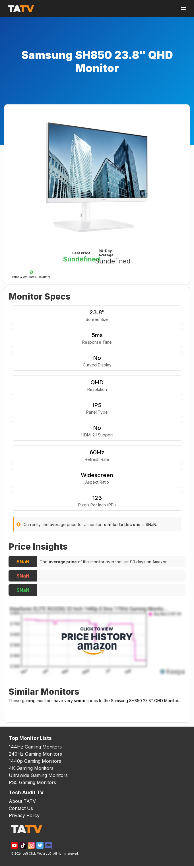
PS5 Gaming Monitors (32, 782)
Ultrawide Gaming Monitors (38, 775)
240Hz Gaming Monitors (35, 754)
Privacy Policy (24, 815)
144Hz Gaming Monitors (35, 747)
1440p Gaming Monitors (35, 761)
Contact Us (21, 808)
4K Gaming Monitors (31, 768)
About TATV (22, 801)
